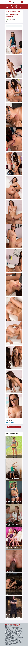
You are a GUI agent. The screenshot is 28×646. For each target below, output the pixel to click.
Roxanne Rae (9, 16)
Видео (16, 6)
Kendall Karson (14, 14)
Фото (20, 6)
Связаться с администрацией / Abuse (12, 624)
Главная (7, 6)
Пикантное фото (8, 2)
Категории (11, 6)
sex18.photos (17, 625)
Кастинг (8, 422)
